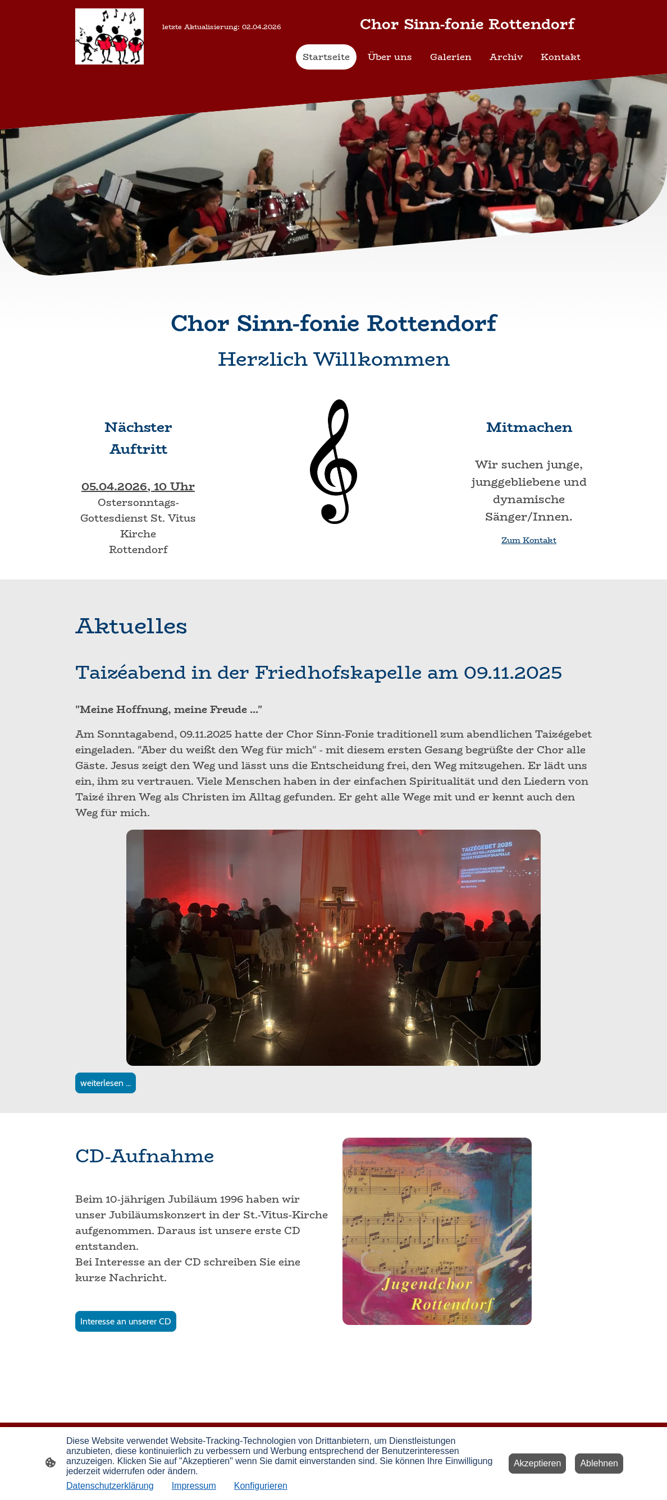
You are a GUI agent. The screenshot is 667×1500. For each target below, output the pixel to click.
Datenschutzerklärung (110, 1485)
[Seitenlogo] (109, 36)
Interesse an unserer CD (125, 1321)
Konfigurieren (260, 1485)
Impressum (194, 1485)
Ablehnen (599, 1463)
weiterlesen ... (105, 1083)
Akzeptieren (537, 1463)
